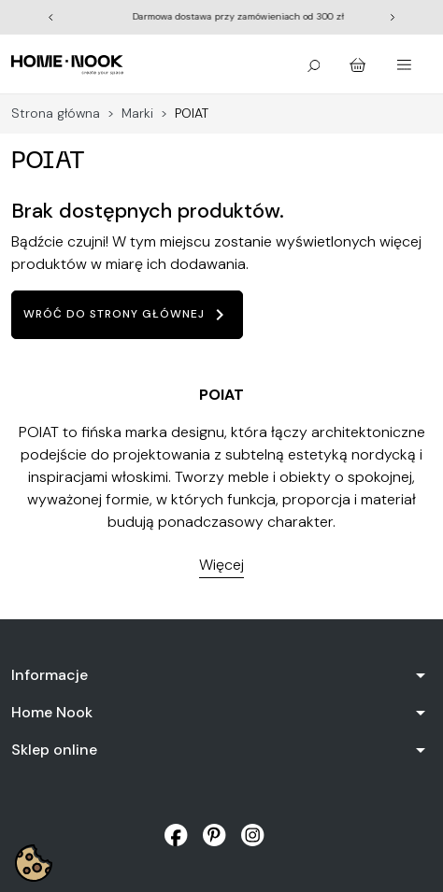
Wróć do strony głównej (127, 315)
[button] (313, 64)
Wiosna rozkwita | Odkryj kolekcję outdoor (149, 16)
